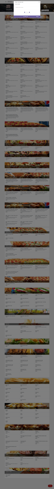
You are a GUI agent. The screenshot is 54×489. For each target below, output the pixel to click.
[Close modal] (39, 2)
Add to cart (31, 16)
